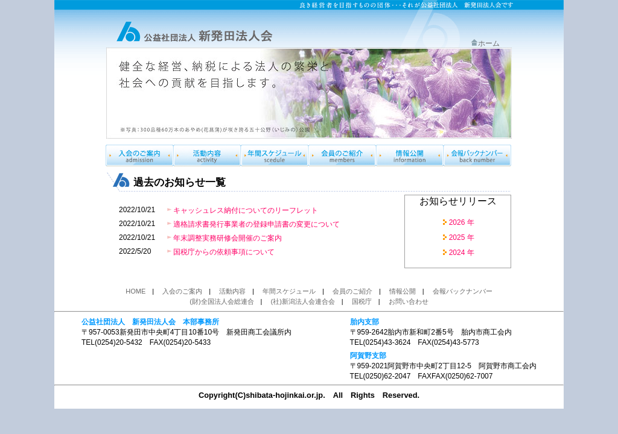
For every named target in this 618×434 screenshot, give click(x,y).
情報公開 (410, 155)
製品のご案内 (207, 155)
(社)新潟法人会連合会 (303, 301)
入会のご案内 (139, 155)
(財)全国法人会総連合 (221, 301)
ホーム (485, 43)
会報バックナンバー (477, 155)
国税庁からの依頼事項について (224, 252)
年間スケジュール (274, 155)
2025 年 (461, 237)
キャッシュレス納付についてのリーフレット (245, 210)
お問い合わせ (408, 301)
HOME (135, 291)
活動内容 (232, 291)
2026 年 (461, 222)
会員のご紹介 (342, 155)
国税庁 (362, 301)
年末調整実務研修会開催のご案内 (227, 238)
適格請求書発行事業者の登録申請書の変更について (256, 224)
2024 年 (461, 252)
